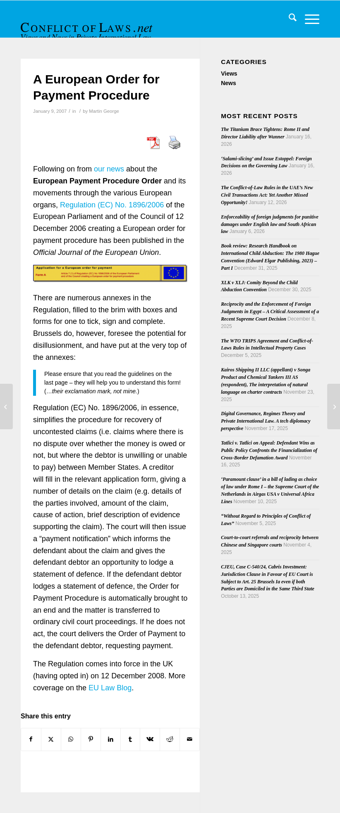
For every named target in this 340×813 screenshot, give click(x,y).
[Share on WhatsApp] (71, 739)
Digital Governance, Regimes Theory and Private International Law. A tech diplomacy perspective (265, 421)
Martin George (104, 111)
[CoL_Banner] (88, 26)
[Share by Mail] (189, 739)
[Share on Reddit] (170, 739)
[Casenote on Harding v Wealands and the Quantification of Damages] (6, 406)
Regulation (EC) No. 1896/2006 (112, 205)
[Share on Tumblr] (130, 739)
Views (229, 73)
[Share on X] (51, 739)
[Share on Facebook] (31, 739)
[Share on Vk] (150, 739)
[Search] (288, 19)
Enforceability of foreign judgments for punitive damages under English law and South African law (269, 224)
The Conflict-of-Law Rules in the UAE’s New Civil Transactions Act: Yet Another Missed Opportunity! (267, 195)
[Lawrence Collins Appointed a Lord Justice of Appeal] (333, 406)
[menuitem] (288, 19)
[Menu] (308, 19)
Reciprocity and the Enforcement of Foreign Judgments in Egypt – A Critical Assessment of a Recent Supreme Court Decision (270, 311)
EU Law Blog (110, 688)
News (228, 83)
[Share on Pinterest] (91, 739)
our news (109, 169)
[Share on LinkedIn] (110, 739)
